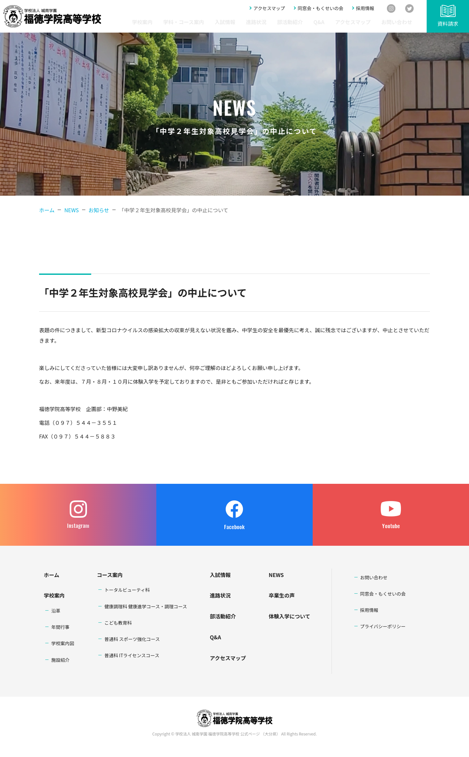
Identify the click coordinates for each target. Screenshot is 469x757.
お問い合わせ (400, 22)
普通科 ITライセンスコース (131, 655)
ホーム (47, 210)
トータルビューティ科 (126, 589)
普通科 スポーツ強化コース (132, 639)
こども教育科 (118, 622)
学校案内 (197, 22)
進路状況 (288, 22)
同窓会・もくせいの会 (320, 9)
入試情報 (264, 22)
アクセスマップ (269, 9)
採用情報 (365, 9)
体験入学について (289, 616)
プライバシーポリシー (383, 626)
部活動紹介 (315, 22)
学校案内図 (62, 643)
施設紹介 (60, 660)
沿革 (55, 610)
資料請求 (447, 23)
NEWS (276, 575)
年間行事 (60, 627)
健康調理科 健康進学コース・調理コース (145, 606)
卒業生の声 (282, 595)
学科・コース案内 (230, 22)
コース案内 (109, 575)
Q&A (337, 22)
